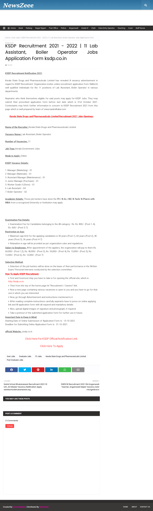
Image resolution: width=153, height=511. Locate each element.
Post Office (53, 28)
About (134, 507)
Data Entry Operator (106, 28)
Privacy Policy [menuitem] (92, 16)
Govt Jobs (16, 38)
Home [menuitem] (9, 16)
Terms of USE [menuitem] (110, 16)
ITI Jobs (38, 356)
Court (130, 28)
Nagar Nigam (40, 28)
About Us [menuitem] (24, 16)
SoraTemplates (19, 507)
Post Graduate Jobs (15, 360)
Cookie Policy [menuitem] (60, 16)
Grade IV (84, 28)
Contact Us (145, 507)
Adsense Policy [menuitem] (42, 16)
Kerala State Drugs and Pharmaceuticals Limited (66, 356)
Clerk (93, 28)
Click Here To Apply (51, 346)
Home (11, 28)
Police (63, 28)
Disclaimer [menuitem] (76, 16)
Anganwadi (73, 28)
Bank (21, 28)
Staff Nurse (140, 28)
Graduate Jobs (25, 356)
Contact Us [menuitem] (126, 16)
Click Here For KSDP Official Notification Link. (51, 338)
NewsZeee (44, 507)
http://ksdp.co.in (16, 281)
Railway (29, 28)
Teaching (121, 28)
